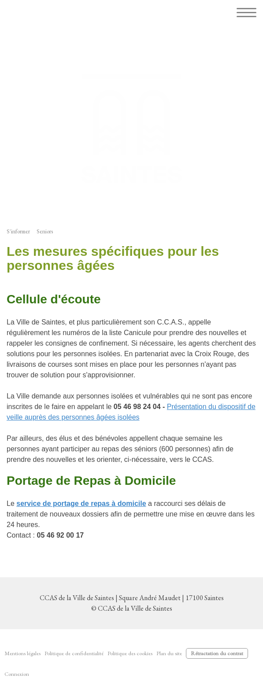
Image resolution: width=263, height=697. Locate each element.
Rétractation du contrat (217, 653)
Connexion (16, 674)
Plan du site (169, 653)
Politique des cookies (129, 653)
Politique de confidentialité (74, 653)
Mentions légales (22, 653)
